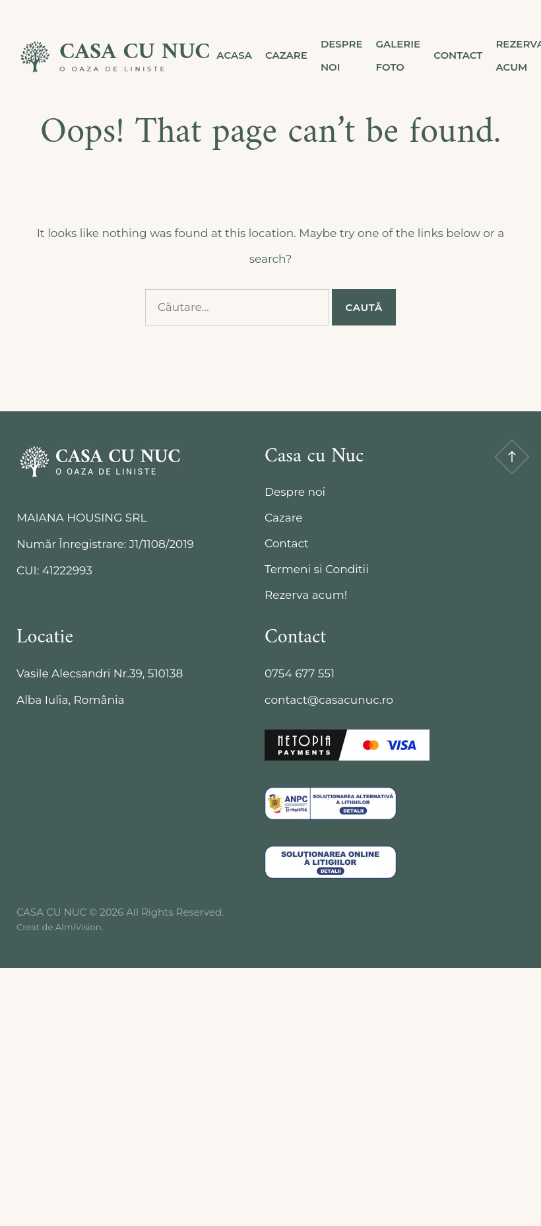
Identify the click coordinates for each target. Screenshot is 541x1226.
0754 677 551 (299, 673)
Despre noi (342, 55)
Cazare (286, 55)
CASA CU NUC (134, 52)
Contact (457, 55)
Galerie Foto (398, 55)
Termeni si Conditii (317, 569)
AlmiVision (78, 927)
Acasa (234, 55)
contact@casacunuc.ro (329, 699)
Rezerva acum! (306, 594)
